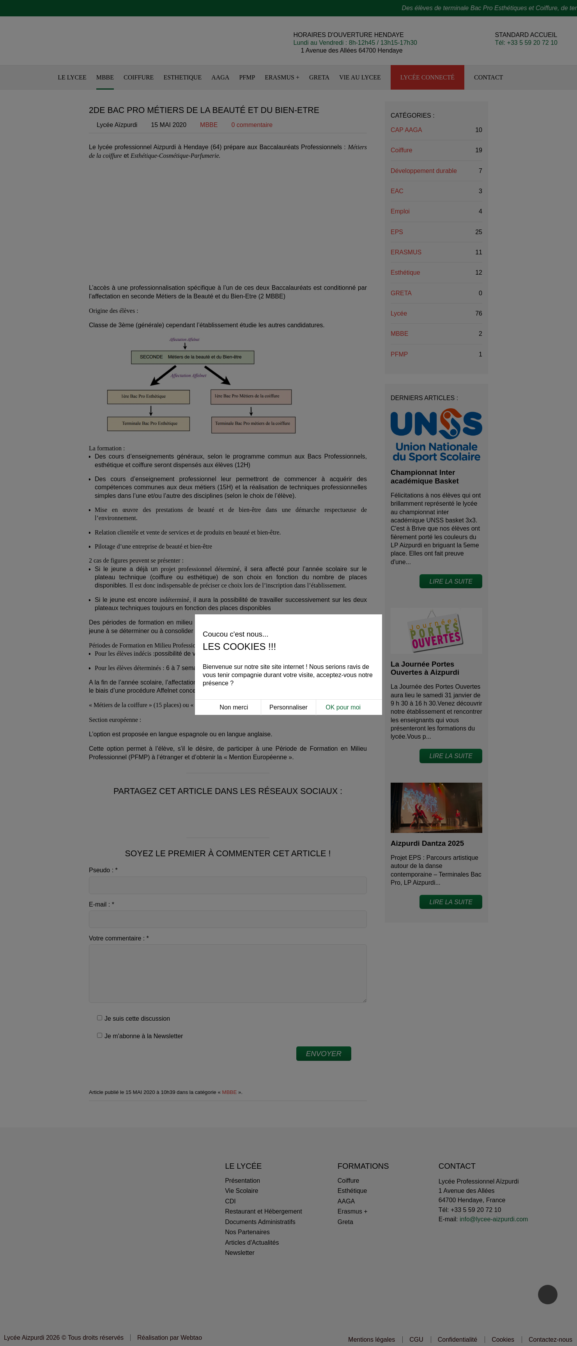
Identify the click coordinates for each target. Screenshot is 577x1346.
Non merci (233, 694)
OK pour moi (343, 694)
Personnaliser (288, 694)
